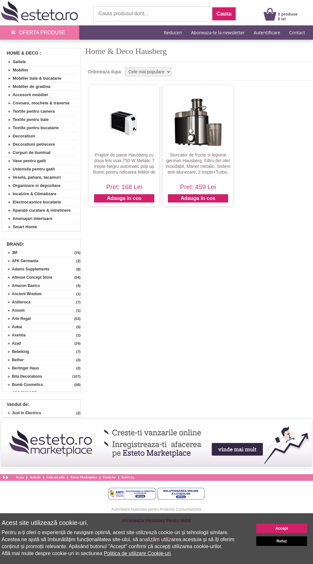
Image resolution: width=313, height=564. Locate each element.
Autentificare (267, 33)
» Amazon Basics (21, 285)
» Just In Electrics (22, 413)
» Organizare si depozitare (32, 185)
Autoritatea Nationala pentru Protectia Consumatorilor (157, 509)
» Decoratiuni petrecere (29, 144)
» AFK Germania (20, 261)
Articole (35, 477)
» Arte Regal (17, 318)
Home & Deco (22, 53)
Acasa (20, 477)
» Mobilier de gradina (26, 86)
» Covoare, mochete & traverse (36, 103)
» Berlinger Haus (21, 368)
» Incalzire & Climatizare (29, 193)
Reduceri (173, 33)
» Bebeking (16, 351)
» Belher (13, 360)
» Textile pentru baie (26, 119)
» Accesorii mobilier (25, 94)
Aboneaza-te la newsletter (218, 33)
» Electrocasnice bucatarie (32, 202)
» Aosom (14, 310)
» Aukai (12, 327)
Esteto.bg (128, 477)
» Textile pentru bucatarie (31, 127)
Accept (281, 528)
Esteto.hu (109, 477)
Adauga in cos (124, 198)
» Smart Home (20, 226)
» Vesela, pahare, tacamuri (32, 177)
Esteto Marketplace (84, 477)
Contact (297, 33)
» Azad (12, 343)
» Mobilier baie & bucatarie (32, 78)
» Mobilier (16, 70)
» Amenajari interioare (27, 218)
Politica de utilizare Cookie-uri (137, 553)
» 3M (10, 252)
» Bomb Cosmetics (23, 384)
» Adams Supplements (26, 269)
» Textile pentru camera (29, 111)
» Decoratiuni (19, 136)
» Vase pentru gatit (24, 160)
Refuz (282, 541)
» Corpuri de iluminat (26, 152)
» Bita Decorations (22, 376)
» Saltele (14, 61)
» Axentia (14, 335)
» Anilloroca (16, 302)
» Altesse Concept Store (27, 277)
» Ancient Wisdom (22, 294)
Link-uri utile (56, 477)
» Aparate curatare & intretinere (37, 210)
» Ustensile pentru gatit (29, 169)
